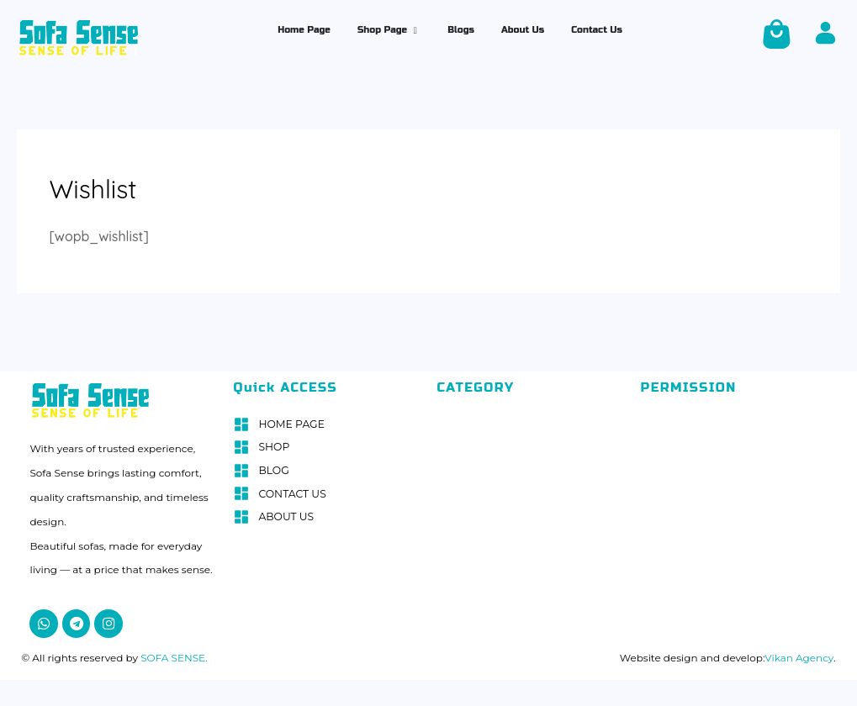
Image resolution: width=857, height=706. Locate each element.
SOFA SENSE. (173, 654)
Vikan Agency (798, 654)
